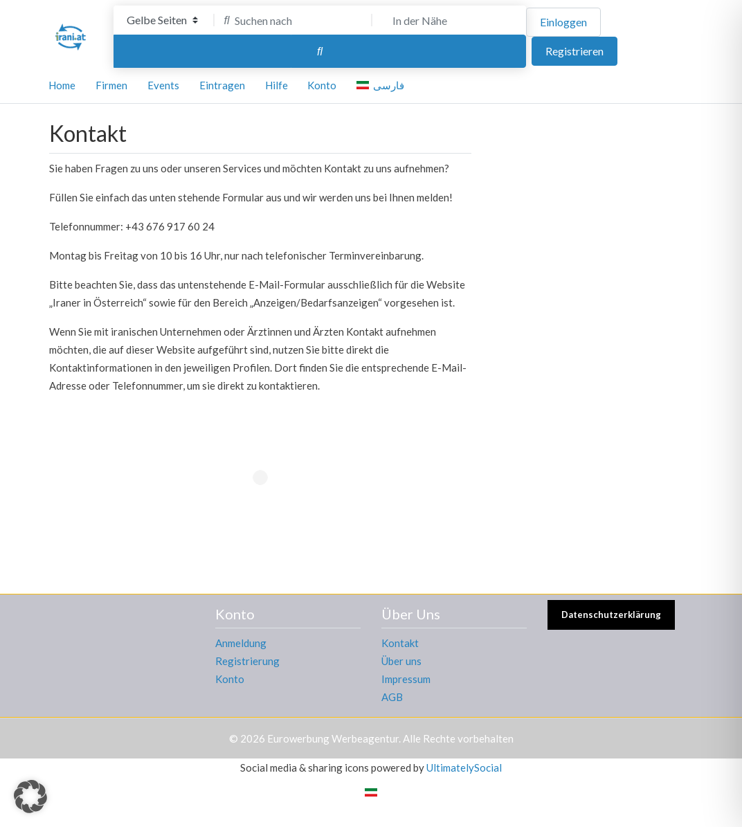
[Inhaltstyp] (162, 20)
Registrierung (247, 661)
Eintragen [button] (222, 85)
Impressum (406, 679)
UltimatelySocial (464, 767)
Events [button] (163, 85)
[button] (30, 796)
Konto (229, 679)
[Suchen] (320, 51)
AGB (392, 697)
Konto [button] (321, 85)
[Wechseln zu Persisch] (371, 792)
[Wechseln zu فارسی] (383, 86)
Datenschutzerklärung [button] (611, 614)
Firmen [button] (111, 85)
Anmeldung (240, 643)
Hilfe (276, 85)
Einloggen (563, 21)
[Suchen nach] (293, 20)
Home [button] (61, 85)
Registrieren (574, 50)
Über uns (401, 661)
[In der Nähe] (451, 20)
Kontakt (400, 643)
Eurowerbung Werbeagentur (333, 738)
